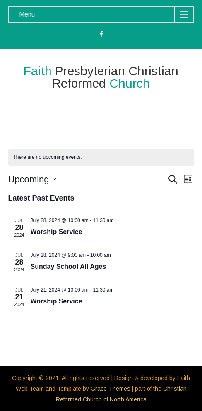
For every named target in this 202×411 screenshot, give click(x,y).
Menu (27, 14)
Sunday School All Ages (68, 266)
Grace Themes (110, 388)
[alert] (101, 157)
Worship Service (56, 231)
